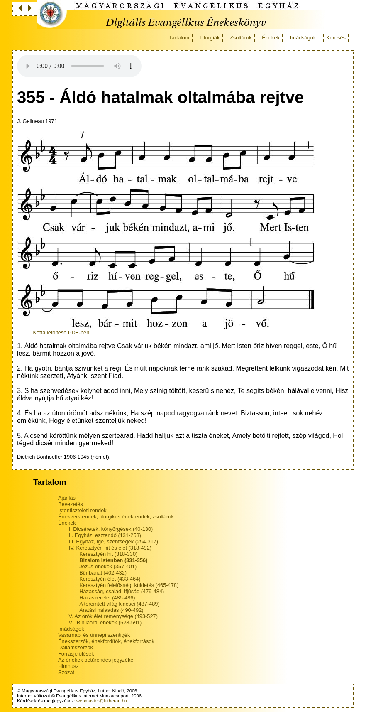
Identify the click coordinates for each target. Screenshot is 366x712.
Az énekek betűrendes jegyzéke (95, 660)
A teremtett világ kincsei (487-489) (119, 604)
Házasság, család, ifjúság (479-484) (121, 591)
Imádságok (303, 37)
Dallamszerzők (75, 647)
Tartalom (179, 37)
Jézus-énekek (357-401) (108, 566)
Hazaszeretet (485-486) (107, 597)
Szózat (66, 672)
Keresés (336, 37)
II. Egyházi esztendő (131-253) (105, 535)
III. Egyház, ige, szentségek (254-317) (114, 541)
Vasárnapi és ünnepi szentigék (94, 635)
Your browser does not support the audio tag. (79, 66)
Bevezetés (70, 504)
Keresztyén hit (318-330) (108, 554)
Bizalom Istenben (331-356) (113, 560)
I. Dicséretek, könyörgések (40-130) (111, 529)
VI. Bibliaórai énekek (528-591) (105, 622)
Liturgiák (210, 37)
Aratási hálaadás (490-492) (111, 610)
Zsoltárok (241, 37)
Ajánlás (67, 498)
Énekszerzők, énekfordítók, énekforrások (106, 641)
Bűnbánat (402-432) (103, 573)
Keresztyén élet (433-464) (109, 579)
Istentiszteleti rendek (82, 510)
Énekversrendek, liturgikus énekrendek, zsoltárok (116, 516)
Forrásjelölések (76, 654)
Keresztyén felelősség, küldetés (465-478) (128, 585)
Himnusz (68, 666)
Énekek (271, 37)
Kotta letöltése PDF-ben (61, 332)
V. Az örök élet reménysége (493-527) (113, 616)
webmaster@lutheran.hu (101, 700)
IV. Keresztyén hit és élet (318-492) (110, 548)
